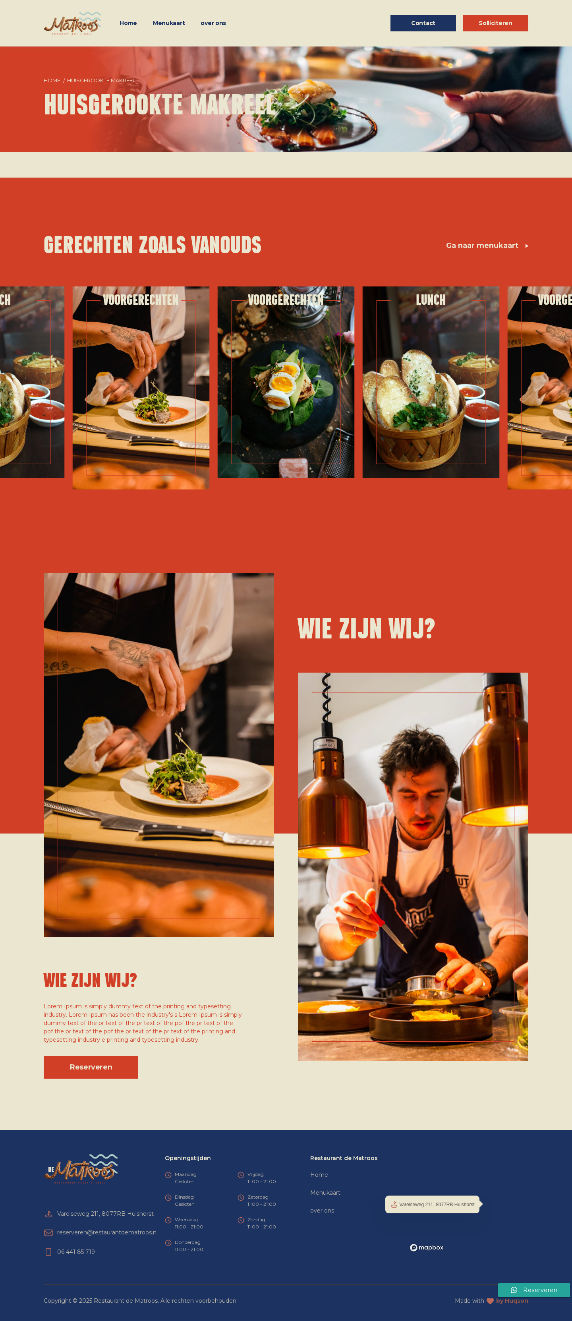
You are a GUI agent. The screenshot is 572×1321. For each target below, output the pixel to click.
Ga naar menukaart (486, 245)
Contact (423, 23)
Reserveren (91, 1067)
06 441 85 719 (76, 1251)
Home (128, 23)
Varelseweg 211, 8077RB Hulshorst (432, 1205)
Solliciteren (495, 23)
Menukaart (169, 23)
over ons (213, 23)
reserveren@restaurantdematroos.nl (107, 1232)
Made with (491, 1301)
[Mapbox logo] (426, 1247)
